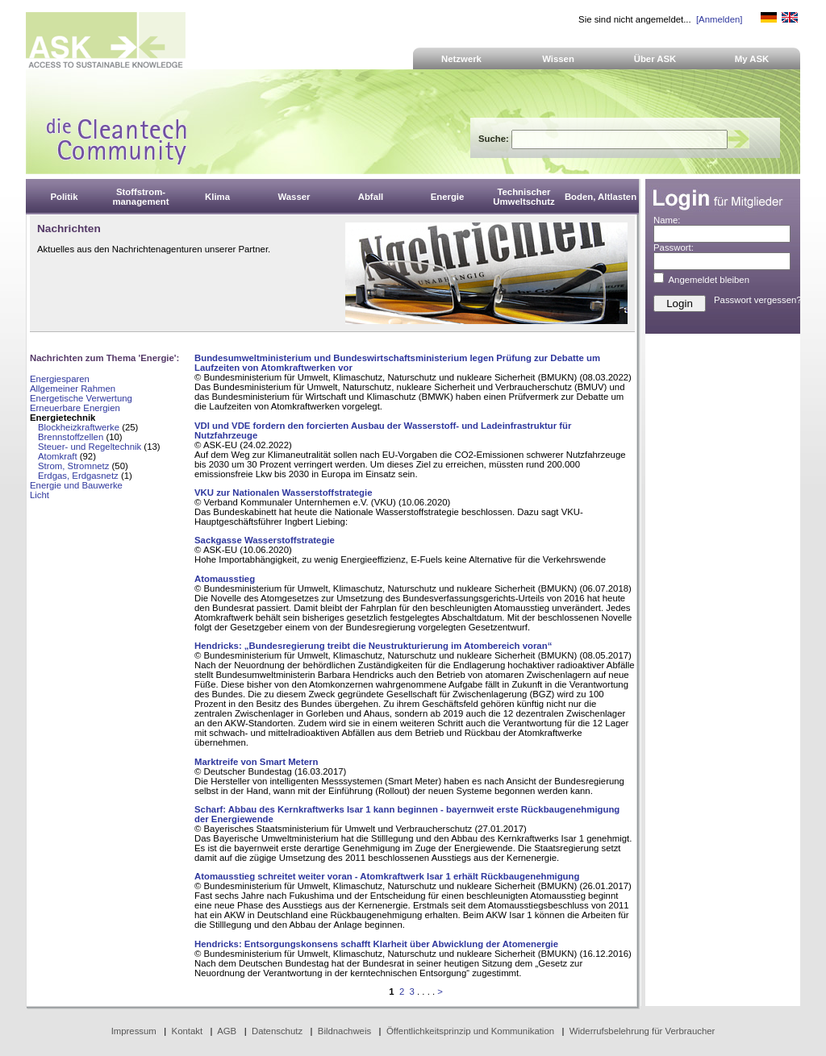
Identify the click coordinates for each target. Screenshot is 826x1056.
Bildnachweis (344, 1031)
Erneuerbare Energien (75, 408)
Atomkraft (57, 456)
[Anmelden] (719, 19)
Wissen (558, 59)
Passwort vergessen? (758, 300)
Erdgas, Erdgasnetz (78, 475)
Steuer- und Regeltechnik (89, 446)
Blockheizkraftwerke (78, 427)
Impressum (133, 1031)
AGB (226, 1031)
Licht (39, 495)
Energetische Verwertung (81, 398)
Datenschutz (277, 1031)
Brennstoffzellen (70, 437)
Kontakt (187, 1031)
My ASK (752, 59)
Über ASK (655, 59)
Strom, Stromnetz (73, 466)
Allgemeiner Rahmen (72, 388)
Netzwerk (461, 59)
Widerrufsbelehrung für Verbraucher (642, 1031)
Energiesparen (60, 379)
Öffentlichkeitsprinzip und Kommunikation (470, 1031)
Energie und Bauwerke (76, 485)
